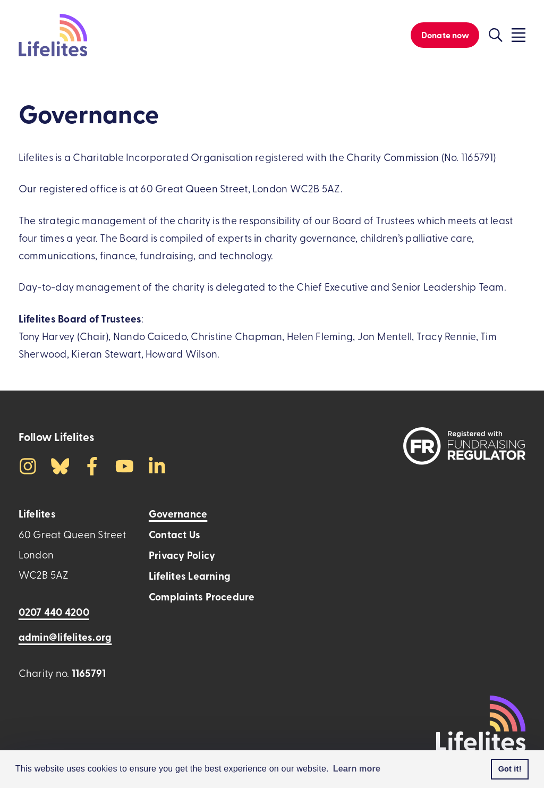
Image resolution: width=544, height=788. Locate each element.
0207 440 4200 (54, 612)
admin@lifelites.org (65, 637)
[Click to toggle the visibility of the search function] (496, 35)
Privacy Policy (182, 555)
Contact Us (174, 534)
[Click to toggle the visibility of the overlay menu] (518, 35)
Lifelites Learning (190, 576)
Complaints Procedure (202, 596)
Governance (178, 513)
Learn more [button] (357, 768)
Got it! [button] (510, 769)
